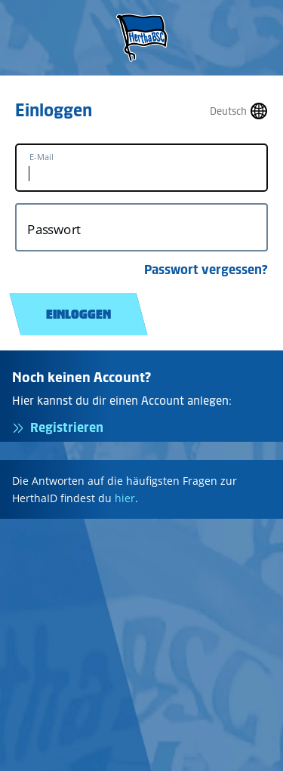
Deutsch (228, 111)
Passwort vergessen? (206, 269)
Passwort (54, 229)
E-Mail (41, 157)
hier (125, 498)
